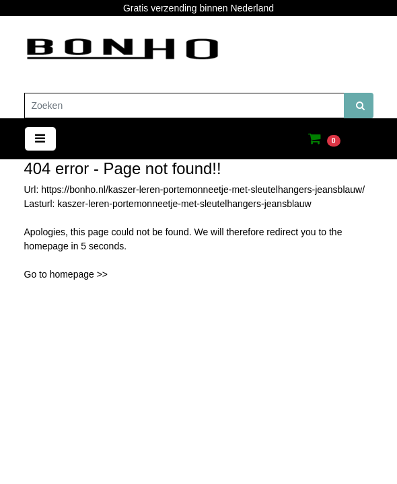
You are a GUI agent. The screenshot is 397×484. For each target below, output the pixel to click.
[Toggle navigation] (40, 138)
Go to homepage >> (66, 274)
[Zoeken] (184, 105)
